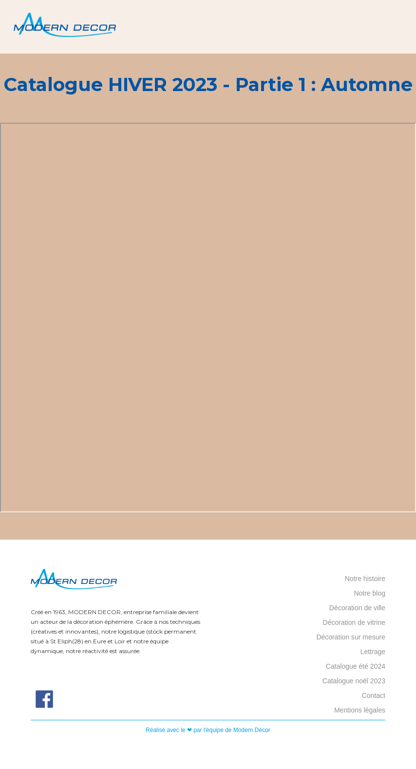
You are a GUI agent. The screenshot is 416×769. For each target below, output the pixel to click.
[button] (404, 26)
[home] (65, 27)
